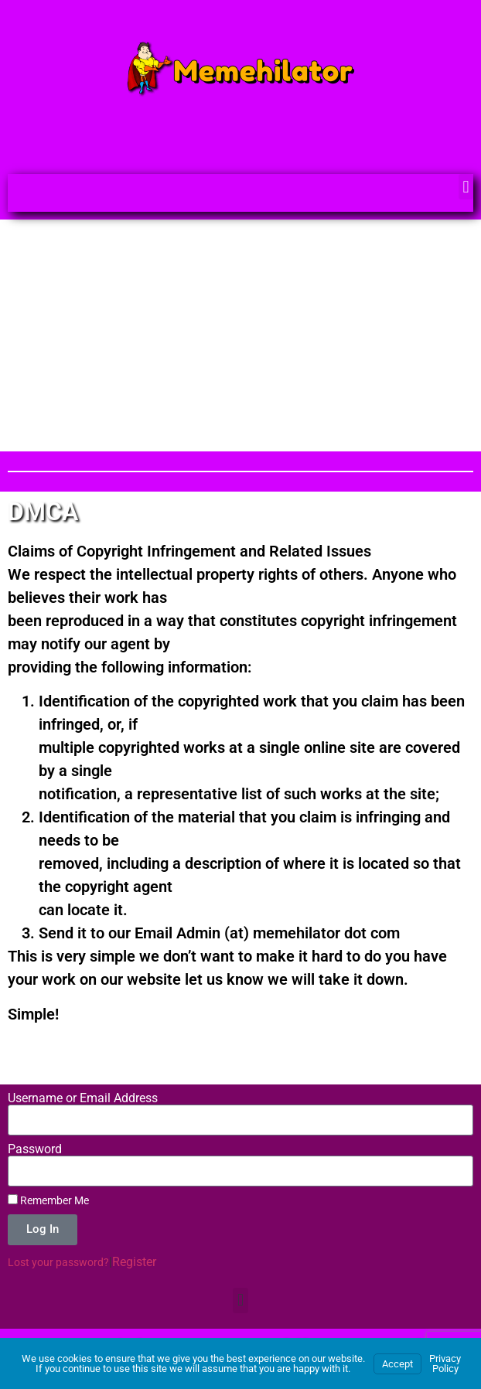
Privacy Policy (445, 1363)
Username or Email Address (83, 1098)
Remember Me (48, 1200)
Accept (397, 1364)
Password (35, 1149)
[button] (466, 186)
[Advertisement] (240, 335)
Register (134, 1262)
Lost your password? (58, 1262)
